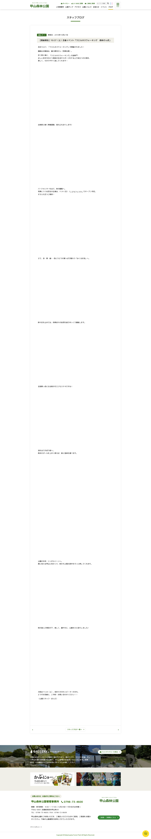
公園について (87, 7)
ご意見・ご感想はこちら (108, 817)
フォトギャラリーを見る (109, 752)
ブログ (110, 7)
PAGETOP (145, 833)
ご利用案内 (60, 7)
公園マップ (69, 7)
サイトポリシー (36, 827)
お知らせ (96, 7)
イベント (104, 7)
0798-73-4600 (73, 802)
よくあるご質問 (77, 3)
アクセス (78, 7)
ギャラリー (65, 3)
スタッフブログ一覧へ (74, 729)
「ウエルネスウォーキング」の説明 (62, 55)
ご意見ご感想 (90, 3)
